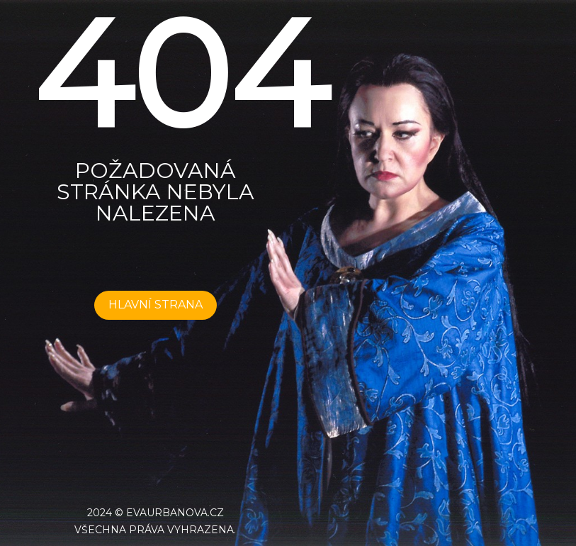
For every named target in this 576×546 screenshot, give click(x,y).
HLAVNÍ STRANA (155, 304)
